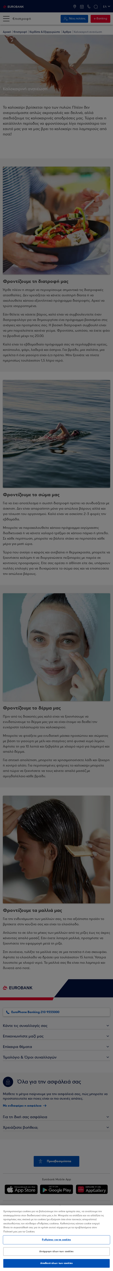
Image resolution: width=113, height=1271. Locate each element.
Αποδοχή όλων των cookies (56, 1263)
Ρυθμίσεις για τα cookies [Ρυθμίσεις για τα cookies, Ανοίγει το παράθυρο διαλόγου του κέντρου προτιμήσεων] (56, 1239)
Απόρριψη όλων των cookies (56, 1251)
